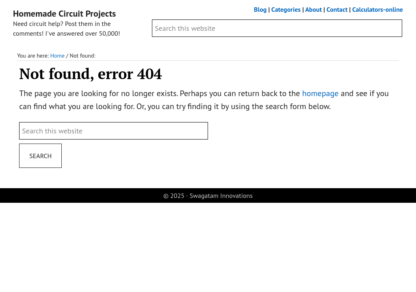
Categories (286, 9)
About (313, 9)
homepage (320, 93)
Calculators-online (377, 9)
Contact (337, 9)
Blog (260, 9)
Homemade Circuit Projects (64, 13)
